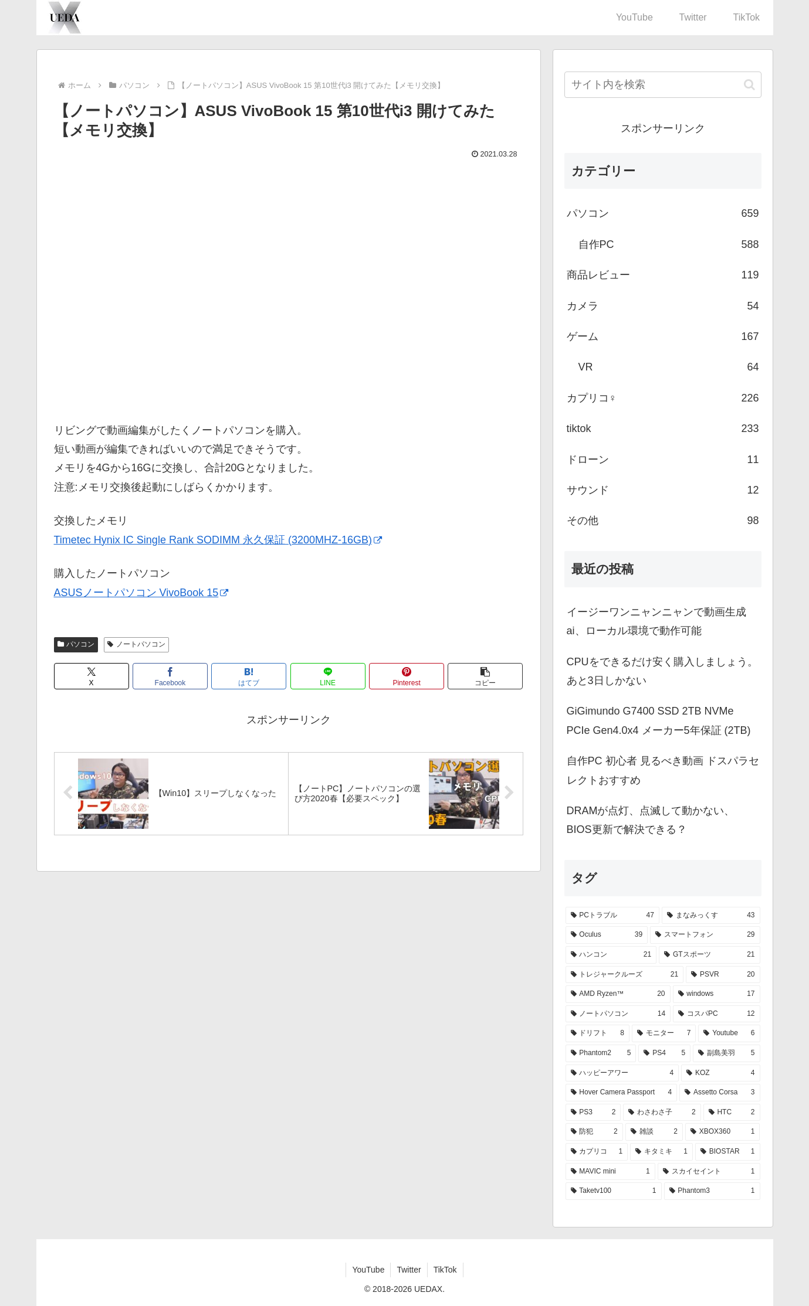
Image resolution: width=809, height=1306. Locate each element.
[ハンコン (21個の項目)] (611, 955)
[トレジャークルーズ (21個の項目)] (625, 975)
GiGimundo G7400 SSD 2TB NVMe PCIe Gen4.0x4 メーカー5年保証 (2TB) (659, 720)
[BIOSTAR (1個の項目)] (727, 1152)
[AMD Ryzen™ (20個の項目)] (618, 994)
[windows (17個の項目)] (716, 994)
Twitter (409, 1269)
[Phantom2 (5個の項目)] (601, 1053)
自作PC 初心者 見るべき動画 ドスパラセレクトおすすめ (663, 770)
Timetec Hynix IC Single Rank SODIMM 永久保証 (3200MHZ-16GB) (218, 540)
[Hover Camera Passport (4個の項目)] (622, 1092)
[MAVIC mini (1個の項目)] (610, 1172)
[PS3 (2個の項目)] (593, 1112)
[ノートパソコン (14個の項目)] (618, 1014)
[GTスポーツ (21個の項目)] (709, 955)
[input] (662, 85)
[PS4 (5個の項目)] (664, 1053)
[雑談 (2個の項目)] (654, 1132)
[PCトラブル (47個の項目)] (612, 915)
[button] (485, 676)
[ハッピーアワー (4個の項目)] (622, 1073)
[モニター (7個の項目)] (664, 1033)
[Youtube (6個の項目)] (729, 1033)
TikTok (445, 1269)
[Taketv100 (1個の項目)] (614, 1191)
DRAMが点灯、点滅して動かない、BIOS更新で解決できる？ (651, 820)
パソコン (76, 644)
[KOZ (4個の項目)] (720, 1073)
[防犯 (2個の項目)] (594, 1132)
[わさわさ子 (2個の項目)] (661, 1112)
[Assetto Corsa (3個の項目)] (719, 1092)
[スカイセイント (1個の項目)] (709, 1172)
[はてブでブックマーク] (248, 676)
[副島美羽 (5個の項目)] (726, 1053)
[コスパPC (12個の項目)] (716, 1014)
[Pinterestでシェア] (406, 676)
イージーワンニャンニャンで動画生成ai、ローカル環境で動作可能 (656, 621)
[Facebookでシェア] (170, 676)
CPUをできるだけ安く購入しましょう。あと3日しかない (662, 671)
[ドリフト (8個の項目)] (597, 1033)
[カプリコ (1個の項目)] (597, 1152)
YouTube (368, 1269)
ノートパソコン (136, 644)
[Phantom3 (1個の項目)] (712, 1191)
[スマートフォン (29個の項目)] (705, 935)
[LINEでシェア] (327, 676)
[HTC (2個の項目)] (731, 1112)
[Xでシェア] (91, 676)
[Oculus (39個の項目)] (607, 935)
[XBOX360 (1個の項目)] (722, 1132)
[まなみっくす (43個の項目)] (711, 915)
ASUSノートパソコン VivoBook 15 (141, 592)
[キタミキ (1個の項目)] (661, 1152)
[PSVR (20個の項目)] (723, 975)
